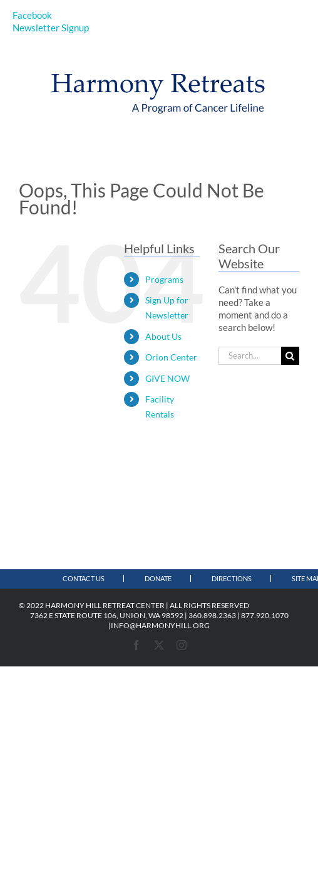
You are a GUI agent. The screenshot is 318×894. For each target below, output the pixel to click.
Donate (158, 578)
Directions (232, 578)
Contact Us (84, 578)
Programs (164, 279)
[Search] (290, 356)
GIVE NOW (167, 378)
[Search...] (249, 356)
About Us (163, 336)
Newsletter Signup (51, 27)
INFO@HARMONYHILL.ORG (160, 625)
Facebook (32, 15)
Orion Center (171, 357)
